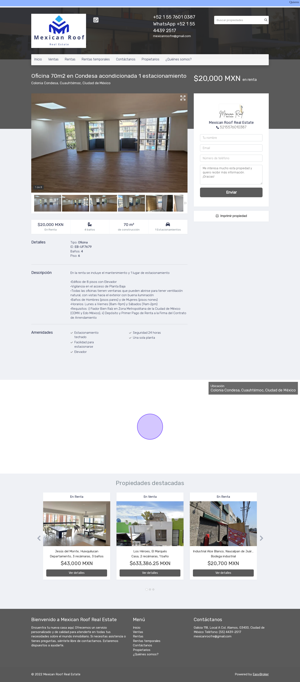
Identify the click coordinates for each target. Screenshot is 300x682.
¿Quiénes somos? (178, 59)
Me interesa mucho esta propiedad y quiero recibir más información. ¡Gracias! (231, 174)
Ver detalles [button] (77, 573)
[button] (37, 538)
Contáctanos (125, 59)
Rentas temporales (96, 59)
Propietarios (150, 59)
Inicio (38, 59)
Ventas (53, 59)
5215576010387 (233, 127)
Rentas (70, 59)
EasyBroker (261, 674)
